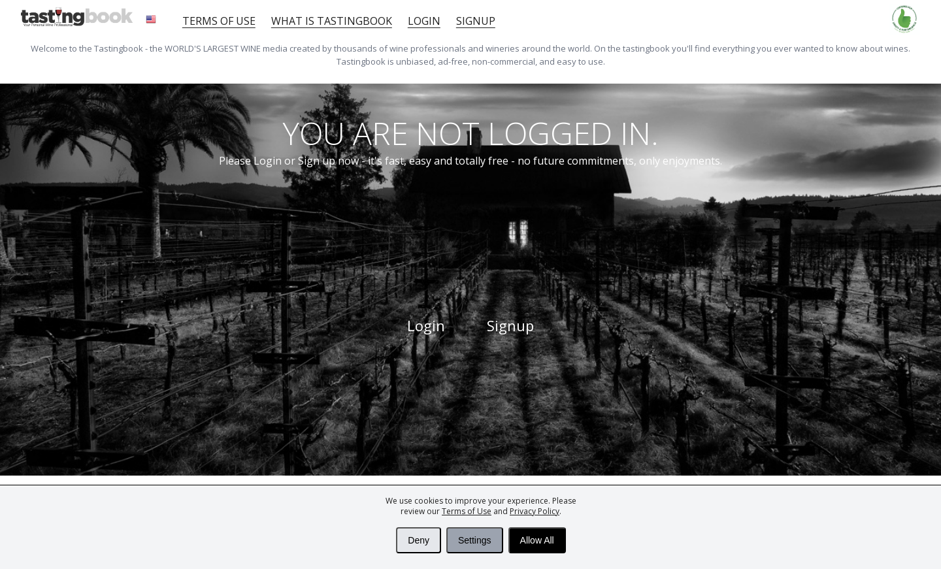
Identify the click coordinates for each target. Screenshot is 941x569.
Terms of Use (466, 511)
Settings (474, 540)
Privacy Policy (534, 511)
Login (424, 21)
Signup (475, 21)
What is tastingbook (331, 21)
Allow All (537, 540)
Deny (418, 540)
